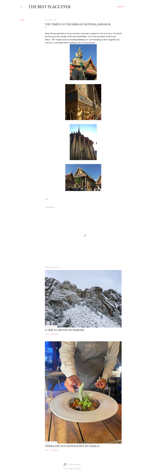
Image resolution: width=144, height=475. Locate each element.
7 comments (54, 334)
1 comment (54, 450)
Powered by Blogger (72, 464)
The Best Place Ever (49, 6)
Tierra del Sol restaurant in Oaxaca (72, 446)
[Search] (120, 6)
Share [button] (22, 20)
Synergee (78, 468)
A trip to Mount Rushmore (64, 330)
